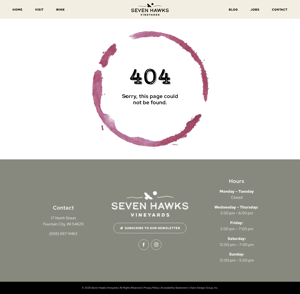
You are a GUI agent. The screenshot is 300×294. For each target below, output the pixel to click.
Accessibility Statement (174, 287)
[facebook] (144, 244)
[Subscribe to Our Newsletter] (150, 228)
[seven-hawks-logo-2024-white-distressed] (150, 193)
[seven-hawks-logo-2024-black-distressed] (150, 4)
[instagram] (156, 244)
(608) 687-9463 (63, 233)
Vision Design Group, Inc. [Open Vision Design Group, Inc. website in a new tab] (204, 287)
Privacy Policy (151, 287)
